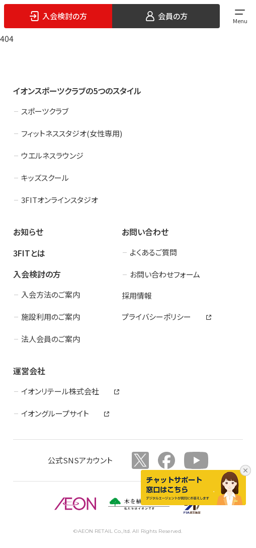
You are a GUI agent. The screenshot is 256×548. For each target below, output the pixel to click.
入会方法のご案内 (50, 294)
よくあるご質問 (153, 252)
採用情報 (137, 295)
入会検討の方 (37, 274)
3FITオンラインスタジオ (59, 199)
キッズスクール (45, 177)
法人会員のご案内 (50, 338)
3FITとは (29, 253)
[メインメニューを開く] (240, 16)
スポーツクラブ (44, 111)
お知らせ (28, 232)
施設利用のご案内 (50, 316)
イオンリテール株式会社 (60, 391)
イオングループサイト (55, 413)
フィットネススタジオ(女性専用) (71, 133)
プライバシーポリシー (156, 316)
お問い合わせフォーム (165, 274)
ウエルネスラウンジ (52, 155)
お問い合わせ (145, 232)
